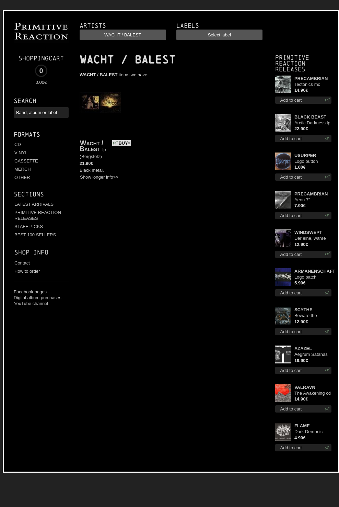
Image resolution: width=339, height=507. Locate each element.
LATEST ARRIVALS (34, 204)
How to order (27, 271)
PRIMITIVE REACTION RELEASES (37, 215)
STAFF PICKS (28, 226)
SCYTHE (303, 309)
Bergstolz (90, 156)
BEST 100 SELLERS (35, 234)
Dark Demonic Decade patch (308, 432)
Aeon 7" (302, 199)
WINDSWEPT (308, 232)
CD (17, 144)
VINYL (20, 152)
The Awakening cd (312, 393)
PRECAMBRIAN (311, 78)
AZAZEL (303, 348)
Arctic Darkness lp (312, 122)
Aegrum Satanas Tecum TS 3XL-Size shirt (311, 355)
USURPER (305, 155)
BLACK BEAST (310, 117)
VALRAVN (304, 387)
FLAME (302, 425)
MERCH (22, 169)
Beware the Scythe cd (305, 316)
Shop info (31, 252)
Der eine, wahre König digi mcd (310, 238)
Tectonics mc (307, 84)
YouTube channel (31, 303)
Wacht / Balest (91, 146)
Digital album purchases (37, 297)
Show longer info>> (99, 177)
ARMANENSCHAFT (312, 271)
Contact (22, 263)
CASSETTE (26, 161)
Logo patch (305, 277)
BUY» (124, 143)
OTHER (22, 177)
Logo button (306, 161)
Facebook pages (30, 291)
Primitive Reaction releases (292, 63)
